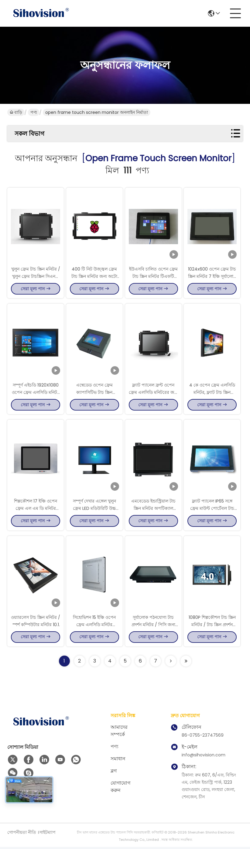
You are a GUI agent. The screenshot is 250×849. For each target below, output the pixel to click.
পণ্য (33, 112)
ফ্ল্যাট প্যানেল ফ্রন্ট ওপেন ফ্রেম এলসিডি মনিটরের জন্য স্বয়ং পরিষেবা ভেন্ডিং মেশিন (153, 393)
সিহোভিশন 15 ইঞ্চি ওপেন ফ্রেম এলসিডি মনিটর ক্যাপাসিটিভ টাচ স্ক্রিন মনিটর (94, 626)
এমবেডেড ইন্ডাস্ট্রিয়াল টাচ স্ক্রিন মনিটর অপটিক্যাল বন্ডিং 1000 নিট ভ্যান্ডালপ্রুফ (153, 509)
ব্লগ (114, 772)
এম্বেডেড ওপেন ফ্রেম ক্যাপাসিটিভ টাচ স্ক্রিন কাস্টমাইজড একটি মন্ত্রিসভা (94, 393)
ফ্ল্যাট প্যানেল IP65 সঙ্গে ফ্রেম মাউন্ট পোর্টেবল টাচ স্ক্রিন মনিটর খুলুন (212, 509)
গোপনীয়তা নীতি (21, 834)
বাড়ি (16, 112)
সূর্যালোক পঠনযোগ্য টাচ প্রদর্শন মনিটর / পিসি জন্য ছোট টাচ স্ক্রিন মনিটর (153, 626)
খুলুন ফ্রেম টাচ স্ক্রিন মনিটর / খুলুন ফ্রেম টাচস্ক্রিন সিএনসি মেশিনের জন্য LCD (35, 276)
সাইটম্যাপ (47, 834)
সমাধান (118, 760)
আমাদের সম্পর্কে (119, 733)
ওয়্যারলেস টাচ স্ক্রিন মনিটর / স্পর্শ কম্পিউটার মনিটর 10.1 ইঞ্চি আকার (35, 626)
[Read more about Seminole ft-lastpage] (185, 663)
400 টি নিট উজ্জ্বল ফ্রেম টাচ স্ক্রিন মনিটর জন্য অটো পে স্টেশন (94, 276)
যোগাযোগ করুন (120, 789)
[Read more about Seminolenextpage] (170, 663)
